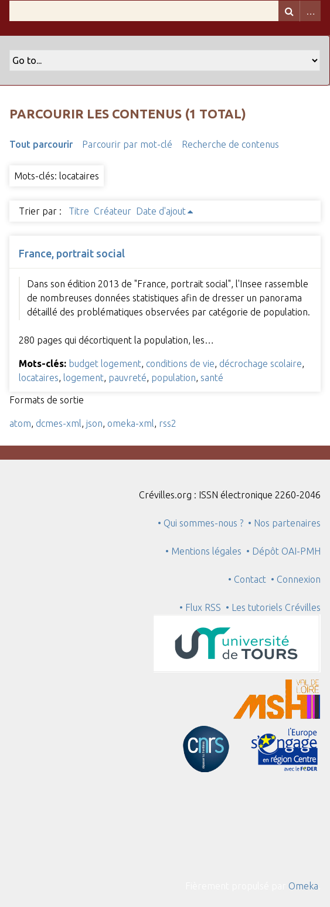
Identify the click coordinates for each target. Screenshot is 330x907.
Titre (79, 211)
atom (20, 423)
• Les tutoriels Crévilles (273, 607)
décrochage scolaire (260, 363)
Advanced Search (310, 11)
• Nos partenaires (284, 523)
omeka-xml (130, 423)
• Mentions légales (203, 551)
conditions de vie (180, 363)
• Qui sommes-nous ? (200, 523)
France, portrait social (72, 253)
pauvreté (127, 377)
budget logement (105, 363)
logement (83, 377)
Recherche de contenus (230, 144)
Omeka (303, 886)
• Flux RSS (200, 607)
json (94, 423)
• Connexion (296, 579)
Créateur (112, 211)
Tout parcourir (41, 144)
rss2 (167, 423)
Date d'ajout (161, 211)
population (173, 377)
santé (211, 377)
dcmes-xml (58, 423)
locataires (39, 377)
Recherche (289, 11)
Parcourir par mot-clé (127, 144)
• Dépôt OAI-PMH (283, 551)
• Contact (249, 579)
